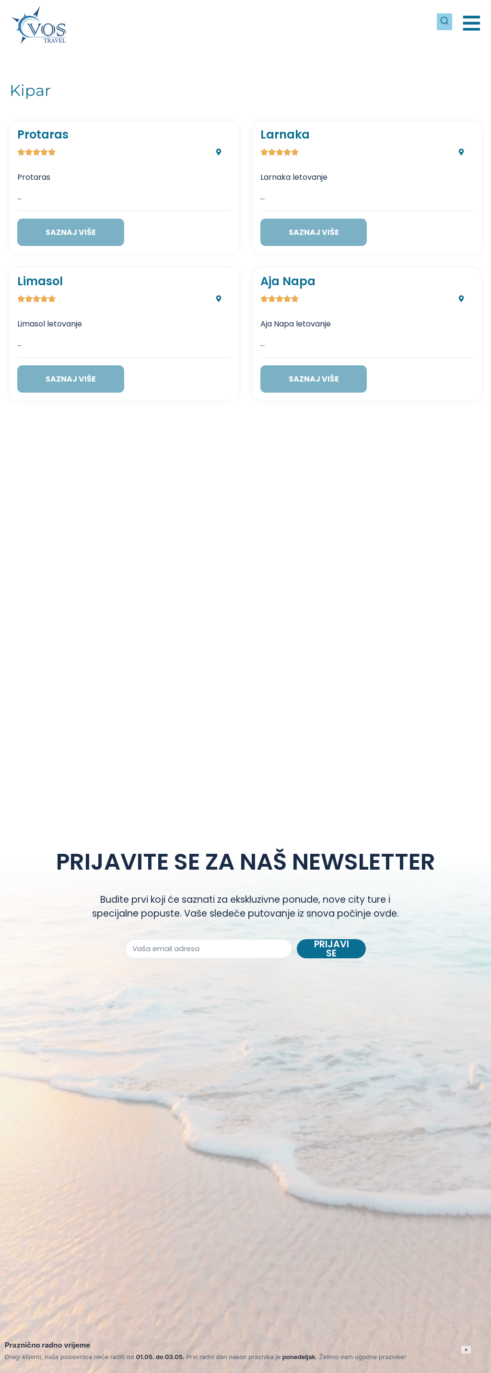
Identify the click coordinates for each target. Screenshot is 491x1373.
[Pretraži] (440, 19)
